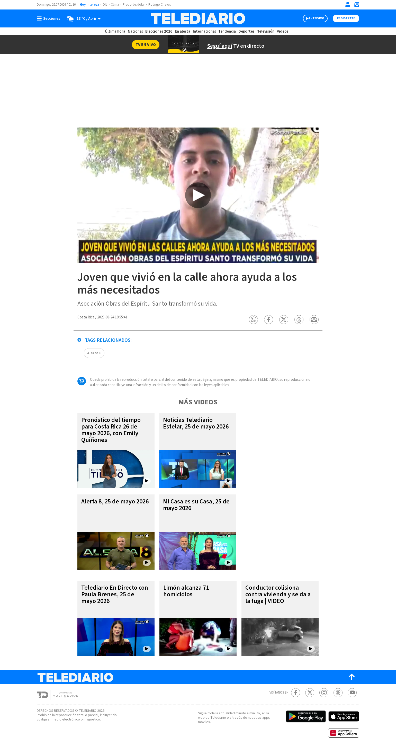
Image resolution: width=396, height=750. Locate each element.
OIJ (105, 4)
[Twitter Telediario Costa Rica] (309, 692)
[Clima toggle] (82, 18)
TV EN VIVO (316, 18)
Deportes (246, 31)
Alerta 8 (94, 353)
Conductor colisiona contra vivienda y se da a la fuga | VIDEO (278, 594)
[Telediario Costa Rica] (198, 18)
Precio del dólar (134, 4)
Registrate (346, 18)
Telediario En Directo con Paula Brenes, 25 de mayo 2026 (114, 594)
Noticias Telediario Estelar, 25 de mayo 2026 (196, 423)
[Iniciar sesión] (347, 4)
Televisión (265, 31)
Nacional (135, 31)
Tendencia (227, 31)
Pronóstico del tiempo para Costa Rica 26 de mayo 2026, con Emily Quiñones (111, 429)
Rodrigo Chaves (159, 4)
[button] (253, 319)
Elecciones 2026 (158, 31)
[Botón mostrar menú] (49, 18)
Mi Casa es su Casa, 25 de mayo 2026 (196, 505)
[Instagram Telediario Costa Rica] (323, 692)
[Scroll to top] (351, 677)
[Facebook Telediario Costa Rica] (295, 692)
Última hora (115, 31)
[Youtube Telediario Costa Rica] (352, 692)
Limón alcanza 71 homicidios (186, 591)
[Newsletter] (356, 5)
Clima (115, 4)
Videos (283, 31)
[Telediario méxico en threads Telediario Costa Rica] (338, 692)
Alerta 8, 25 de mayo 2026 (115, 501)
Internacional (204, 31)
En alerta (182, 31)
